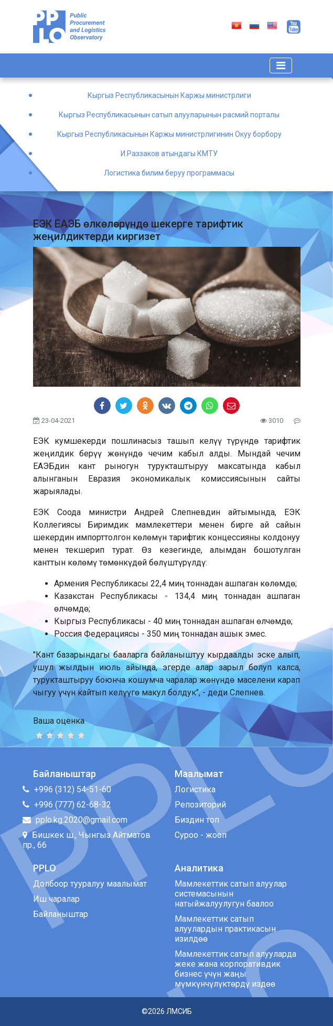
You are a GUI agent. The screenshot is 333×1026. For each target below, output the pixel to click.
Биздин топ (197, 820)
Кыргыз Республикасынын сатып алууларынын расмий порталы (169, 115)
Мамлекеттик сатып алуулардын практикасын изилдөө (225, 929)
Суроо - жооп (201, 835)
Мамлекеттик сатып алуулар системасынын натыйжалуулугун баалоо (231, 894)
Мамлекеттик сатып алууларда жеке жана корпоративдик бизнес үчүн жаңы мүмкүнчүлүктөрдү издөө (235, 969)
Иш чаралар (56, 899)
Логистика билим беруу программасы (169, 173)
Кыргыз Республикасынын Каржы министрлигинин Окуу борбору (169, 134)
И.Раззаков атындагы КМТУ (169, 153)
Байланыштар (60, 914)
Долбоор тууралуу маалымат (90, 884)
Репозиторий (200, 805)
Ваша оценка (58, 721)
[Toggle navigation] (281, 65)
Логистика (195, 789)
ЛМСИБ (179, 1011)
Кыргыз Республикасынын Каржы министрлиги (169, 95)
